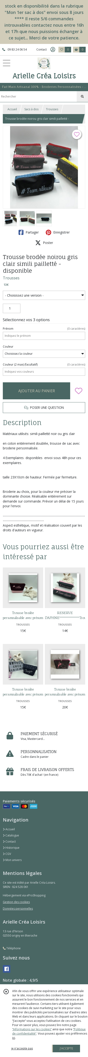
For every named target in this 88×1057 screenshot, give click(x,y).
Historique (11, 848)
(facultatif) (44, 364)
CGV (7, 854)
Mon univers (12, 860)
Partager (29, 232)
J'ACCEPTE (66, 1048)
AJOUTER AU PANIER (36, 390)
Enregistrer (58, 232)
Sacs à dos (31, 109)
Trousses (52, 109)
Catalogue (11, 835)
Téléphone (12, 948)
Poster (44, 243)
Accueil (12, 109)
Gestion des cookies (16, 902)
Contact (41, 49)
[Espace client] (52, 49)
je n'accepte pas (22, 1048)
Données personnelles (18, 909)
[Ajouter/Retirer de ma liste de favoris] (78, 391)
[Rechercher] (82, 96)
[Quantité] (11, 308)
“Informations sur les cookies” (32, 1029)
